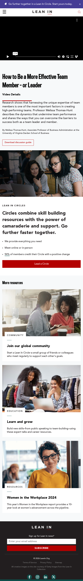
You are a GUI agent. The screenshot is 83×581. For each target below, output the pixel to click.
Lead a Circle (41, 264)
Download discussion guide (18, 143)
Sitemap (58, 563)
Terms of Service (30, 563)
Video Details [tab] (11, 94)
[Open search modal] (79, 12)
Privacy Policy (46, 563)
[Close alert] (79, 4)
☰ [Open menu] (4, 12)
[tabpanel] (41, 123)
